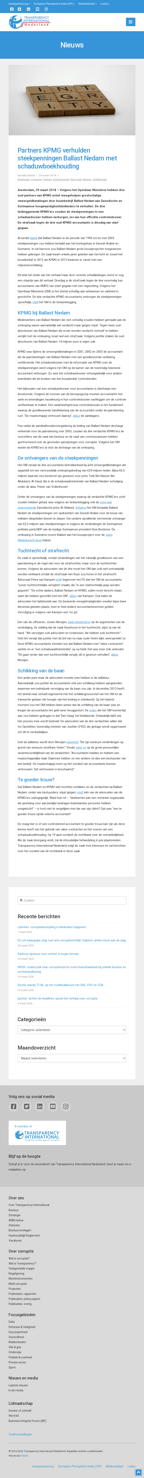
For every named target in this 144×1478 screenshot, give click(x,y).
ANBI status (16, 1220)
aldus (76, 416)
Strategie (14, 1215)
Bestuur (14, 1210)
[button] (130, 22)
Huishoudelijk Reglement (24, 1235)
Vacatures (15, 1240)
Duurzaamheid (18, 1332)
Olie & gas (15, 1347)
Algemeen (23, 179)
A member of (37, 1133)
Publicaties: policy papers (24, 1298)
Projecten (15, 1288)
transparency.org (18, 3)
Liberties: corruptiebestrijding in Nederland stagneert (52, 927)
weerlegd (72, 742)
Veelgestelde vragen (22, 1268)
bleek (33, 238)
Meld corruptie (18, 1283)
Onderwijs (15, 1352)
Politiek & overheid (20, 1357)
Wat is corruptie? (19, 1258)
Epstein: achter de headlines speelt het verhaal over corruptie (58, 998)
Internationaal (61, 179)
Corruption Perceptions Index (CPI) (53, 3)
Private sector (17, 1362)
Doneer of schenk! (20, 1410)
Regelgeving (16, 1273)
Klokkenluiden (86, 3)
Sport (12, 1367)
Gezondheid (16, 1337)
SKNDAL (25, 1456)
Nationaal (75, 179)
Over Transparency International (29, 1205)
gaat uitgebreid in (79, 622)
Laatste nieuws (18, 1385)
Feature (47, 179)
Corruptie (36, 179)
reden (93, 710)
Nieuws (87, 179)
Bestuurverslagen (20, 1230)
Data (12, 1321)
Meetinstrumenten (20, 1278)
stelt (35, 302)
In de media (16, 1390)
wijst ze (81, 747)
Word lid (14, 1415)
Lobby (104, 3)
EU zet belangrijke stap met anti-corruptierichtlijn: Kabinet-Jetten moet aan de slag (72, 940)
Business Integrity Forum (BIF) (27, 1421)
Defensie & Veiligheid (22, 1327)
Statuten (14, 1225)
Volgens (80, 507)
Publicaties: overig (20, 1303)
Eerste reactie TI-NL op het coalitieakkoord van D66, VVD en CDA (60, 985)
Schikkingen (99, 179)
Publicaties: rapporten (22, 1293)
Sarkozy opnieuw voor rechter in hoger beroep (48, 954)
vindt (80, 792)
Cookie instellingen (20, 1434)
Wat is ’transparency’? (22, 1263)
